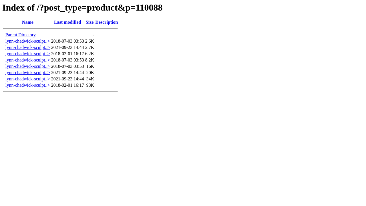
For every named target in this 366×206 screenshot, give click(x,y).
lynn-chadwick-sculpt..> (27, 41)
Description (106, 22)
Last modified (67, 22)
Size (90, 22)
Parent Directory (20, 34)
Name (27, 22)
